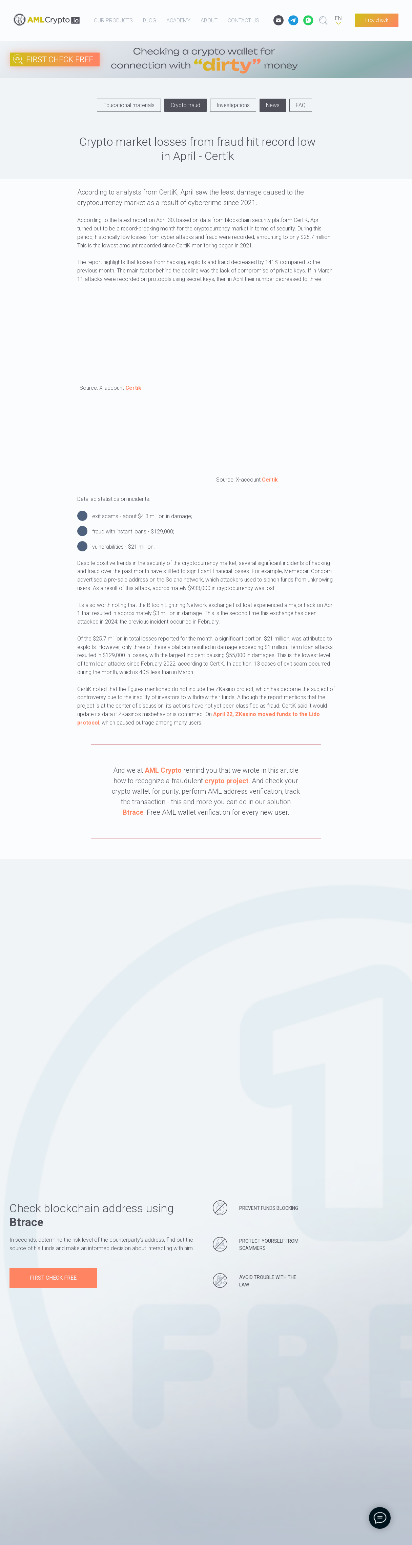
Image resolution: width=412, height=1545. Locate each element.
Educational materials (128, 105)
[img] (257, 65)
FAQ (301, 105)
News (273, 105)
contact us (243, 20)
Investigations (233, 105)
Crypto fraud (185, 105)
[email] (278, 20)
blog (149, 20)
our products (113, 20)
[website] (293, 20)
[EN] (338, 20)
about (209, 20)
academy (178, 20)
